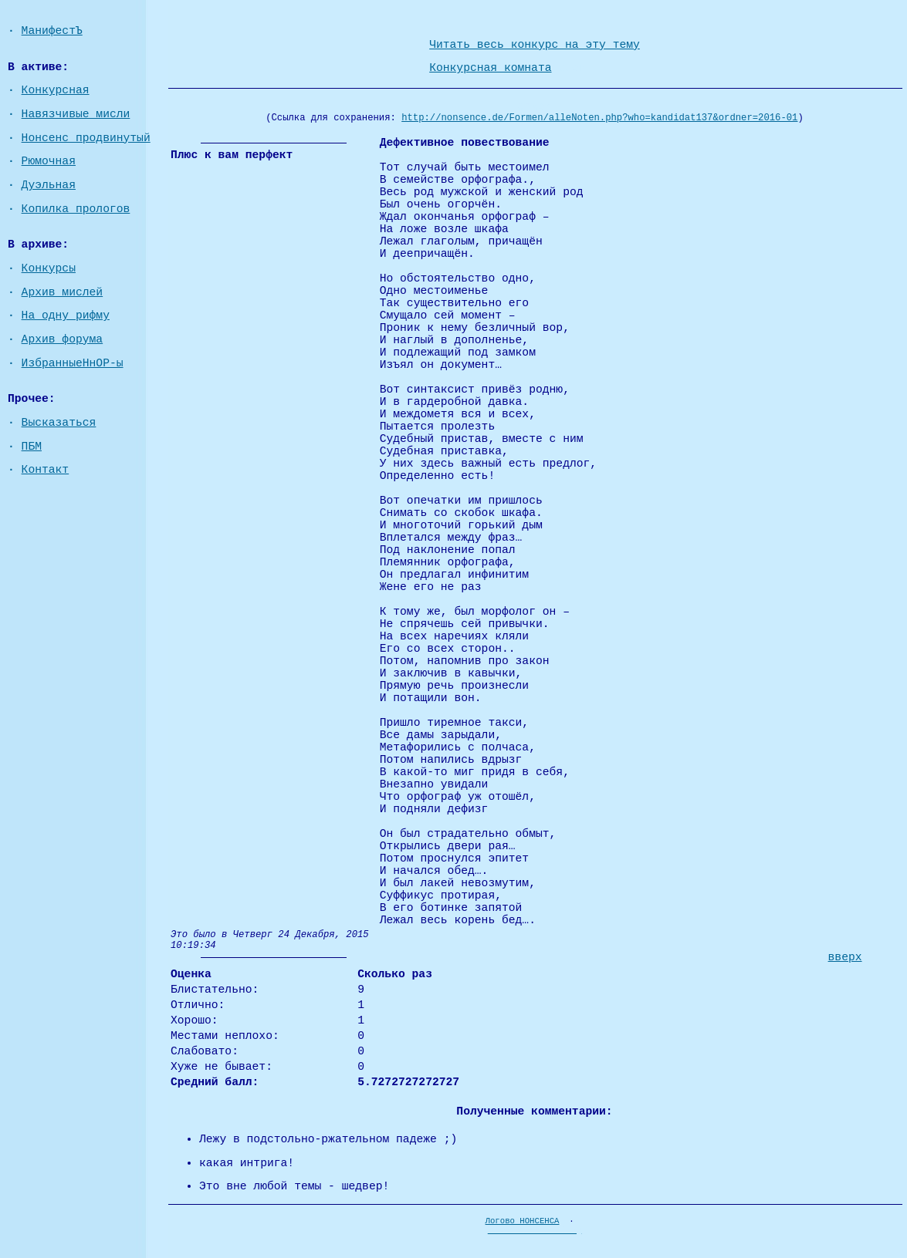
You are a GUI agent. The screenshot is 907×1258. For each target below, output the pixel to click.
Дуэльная (49, 185)
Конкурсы (49, 268)
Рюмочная (49, 161)
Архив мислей (62, 292)
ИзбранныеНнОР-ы (73, 363)
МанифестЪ (52, 31)
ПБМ (32, 446)
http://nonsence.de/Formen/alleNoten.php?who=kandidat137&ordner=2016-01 (599, 118)
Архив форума (62, 339)
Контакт (45, 470)
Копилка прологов (76, 209)
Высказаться (59, 423)
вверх (845, 957)
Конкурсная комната (490, 68)
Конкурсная (56, 90)
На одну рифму (66, 315)
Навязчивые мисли (76, 114)
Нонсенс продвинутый (86, 138)
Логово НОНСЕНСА (523, 1221)
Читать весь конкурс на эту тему (534, 45)
